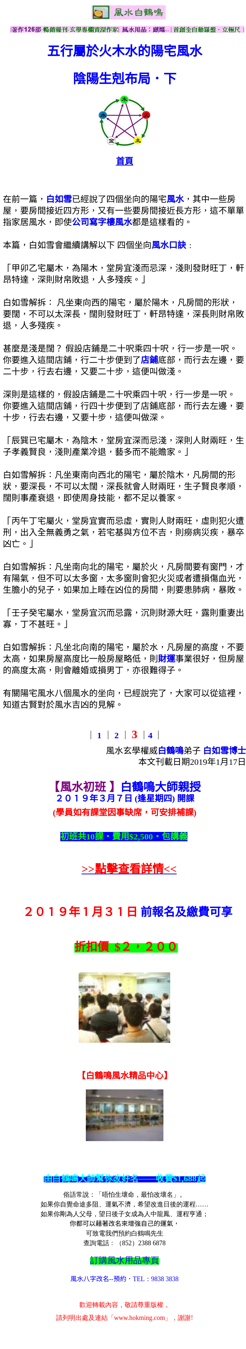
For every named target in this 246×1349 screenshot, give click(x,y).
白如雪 (59, 199)
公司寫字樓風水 (102, 222)
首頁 (124, 161)
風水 (175, 199)
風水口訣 (169, 245)
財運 (166, 659)
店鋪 (149, 360)
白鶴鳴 (171, 750)
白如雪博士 (224, 750)
